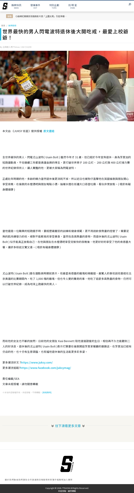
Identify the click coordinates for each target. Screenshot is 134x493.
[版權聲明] (46, 392)
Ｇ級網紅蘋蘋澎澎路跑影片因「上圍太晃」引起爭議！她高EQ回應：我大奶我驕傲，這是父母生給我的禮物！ (42, 16)
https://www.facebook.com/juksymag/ (45, 368)
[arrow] (5, 6)
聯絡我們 (18, 479)
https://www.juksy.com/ (37, 362)
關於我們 (9, 479)
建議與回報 (37, 479)
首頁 (3, 25)
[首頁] (67, 464)
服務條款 (47, 479)
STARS (72, 6)
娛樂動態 (12, 25)
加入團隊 (68, 479)
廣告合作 (27, 479)
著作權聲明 (58, 479)
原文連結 (48, 131)
